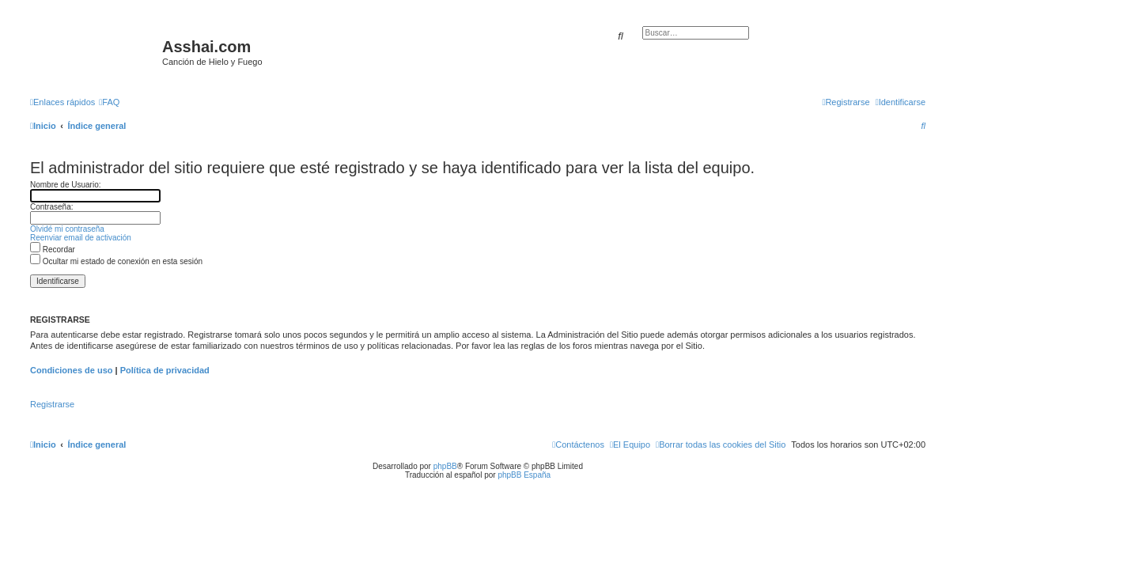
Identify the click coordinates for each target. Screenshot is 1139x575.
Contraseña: (51, 206)
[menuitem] (109, 102)
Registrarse (52, 404)
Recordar (52, 249)
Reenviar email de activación (80, 237)
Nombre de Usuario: (65, 184)
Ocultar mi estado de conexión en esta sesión (116, 261)
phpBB (445, 466)
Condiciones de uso (71, 370)
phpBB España (524, 475)
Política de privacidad (165, 370)
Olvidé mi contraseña (67, 229)
